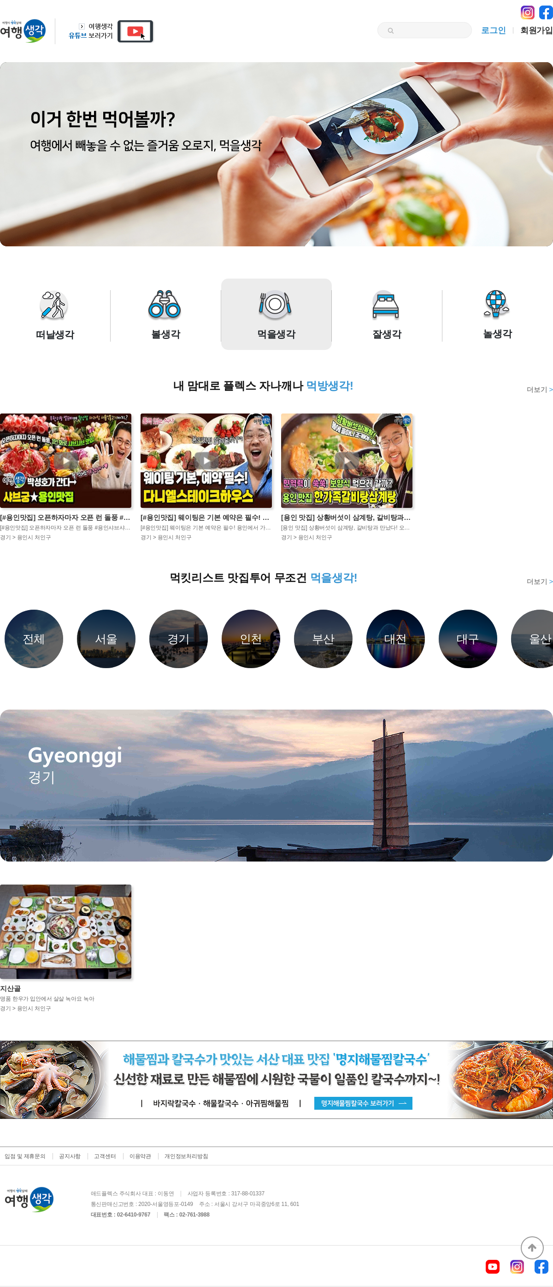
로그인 (493, 30)
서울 (106, 638)
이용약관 (140, 1156)
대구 (468, 638)
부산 (323, 638)
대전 (395, 638)
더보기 (540, 389)
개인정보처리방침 (186, 1156)
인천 (251, 638)
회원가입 (536, 30)
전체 (34, 638)
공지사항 (70, 1156)
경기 (178, 638)
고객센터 (105, 1156)
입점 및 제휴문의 (25, 1156)
